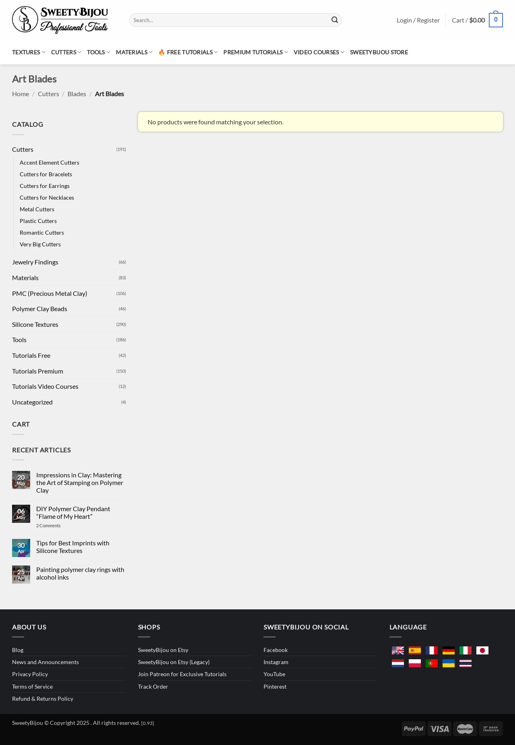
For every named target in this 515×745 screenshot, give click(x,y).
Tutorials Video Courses (45, 386)
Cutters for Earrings (45, 185)
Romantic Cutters (42, 232)
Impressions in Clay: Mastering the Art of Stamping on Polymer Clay (79, 482)
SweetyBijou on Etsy (163, 649)
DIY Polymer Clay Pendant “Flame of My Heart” (73, 512)
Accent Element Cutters (49, 162)
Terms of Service (32, 686)
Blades (77, 93)
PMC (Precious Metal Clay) (49, 293)
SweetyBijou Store (379, 52)
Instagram (276, 661)
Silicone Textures (35, 324)
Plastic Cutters (38, 220)
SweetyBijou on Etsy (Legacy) (174, 661)
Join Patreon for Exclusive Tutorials (182, 674)
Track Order (153, 686)
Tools (98, 52)
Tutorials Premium (37, 371)
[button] (477, 20)
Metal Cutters (37, 209)
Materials (134, 52)
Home (20, 93)
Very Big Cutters (40, 244)
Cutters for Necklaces (47, 197)
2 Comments (56, 525)
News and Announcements (45, 661)
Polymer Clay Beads (39, 308)
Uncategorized (32, 402)
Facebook (276, 649)
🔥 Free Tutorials (188, 52)
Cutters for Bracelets (46, 174)
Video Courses (319, 52)
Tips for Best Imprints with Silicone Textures (72, 546)
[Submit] (335, 20)
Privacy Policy (30, 674)
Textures (28, 52)
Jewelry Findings (35, 262)
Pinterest (275, 686)
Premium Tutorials (255, 52)
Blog (17, 649)
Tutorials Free (31, 355)
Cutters (66, 52)
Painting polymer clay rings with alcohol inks (80, 573)
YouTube (274, 674)
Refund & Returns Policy (42, 698)
